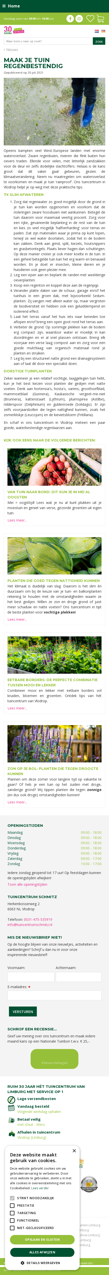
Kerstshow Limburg (86, 1235)
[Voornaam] (30, 977)
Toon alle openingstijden (27, 884)
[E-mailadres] (54, 995)
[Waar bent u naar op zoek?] (54, 41)
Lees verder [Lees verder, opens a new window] (40, 1188)
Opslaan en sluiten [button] (42, 1239)
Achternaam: (66, 968)
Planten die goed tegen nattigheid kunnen (53, 580)
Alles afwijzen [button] (42, 1252)
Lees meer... (17, 520)
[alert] (42, 1208)
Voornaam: (16, 968)
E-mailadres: (18, 986)
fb (70, 18)
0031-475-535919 (38, 919)
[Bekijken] (100, 18)
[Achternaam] (79, 977)
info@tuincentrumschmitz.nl (29, 924)
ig (79, 18)
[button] (42, 1262)
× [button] (74, 1151)
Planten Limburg (88, 1225)
